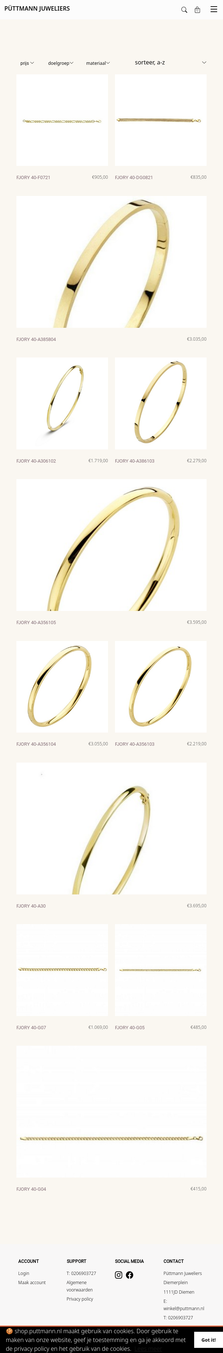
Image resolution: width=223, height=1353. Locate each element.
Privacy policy (80, 1299)
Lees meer (148, 1349)
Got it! (208, 1340)
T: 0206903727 (81, 1273)
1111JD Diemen (179, 1292)
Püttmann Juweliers (183, 1273)
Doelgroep (61, 63)
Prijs (27, 63)
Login (23, 1273)
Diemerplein (176, 1282)
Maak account (32, 1282)
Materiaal (98, 63)
